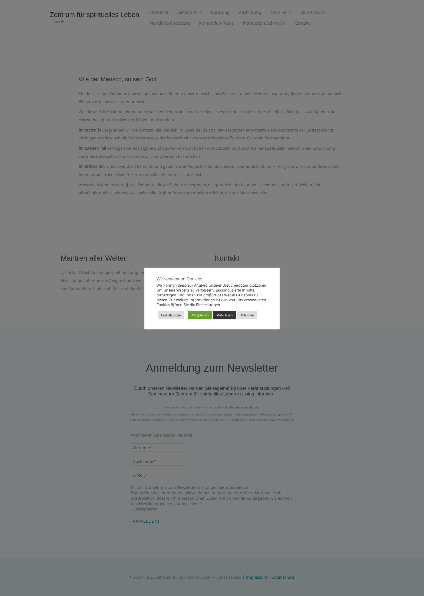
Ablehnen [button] (247, 315)
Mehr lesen (224, 315)
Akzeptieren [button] (199, 315)
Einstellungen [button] (171, 315)
